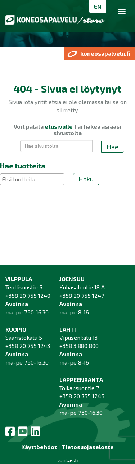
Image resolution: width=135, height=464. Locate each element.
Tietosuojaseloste (88, 446)
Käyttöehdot (39, 446)
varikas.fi (67, 460)
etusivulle (59, 126)
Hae (112, 147)
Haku (86, 179)
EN (98, 6)
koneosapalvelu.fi (98, 53)
